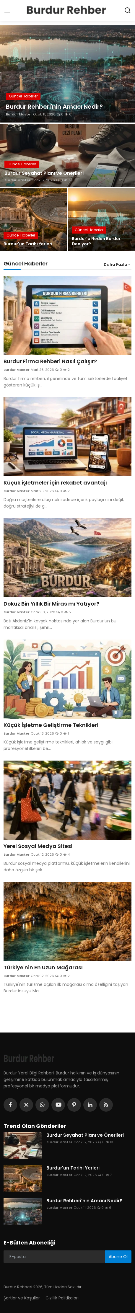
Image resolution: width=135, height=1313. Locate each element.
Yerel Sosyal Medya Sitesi (38, 846)
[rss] (106, 1105)
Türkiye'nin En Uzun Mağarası (43, 967)
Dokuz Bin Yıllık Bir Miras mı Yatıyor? (51, 603)
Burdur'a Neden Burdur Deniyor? (96, 241)
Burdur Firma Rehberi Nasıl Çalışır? (50, 361)
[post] (67, 74)
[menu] (7, 10)
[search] (127, 10)
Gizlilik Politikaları (62, 1298)
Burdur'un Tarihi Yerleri (28, 244)
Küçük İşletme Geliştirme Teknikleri (51, 725)
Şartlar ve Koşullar (22, 1298)
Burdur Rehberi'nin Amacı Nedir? (84, 1201)
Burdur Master (19, 114)
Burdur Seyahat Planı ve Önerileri (44, 173)
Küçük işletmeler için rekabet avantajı (55, 482)
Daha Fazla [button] (115, 264)
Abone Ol (118, 1257)
